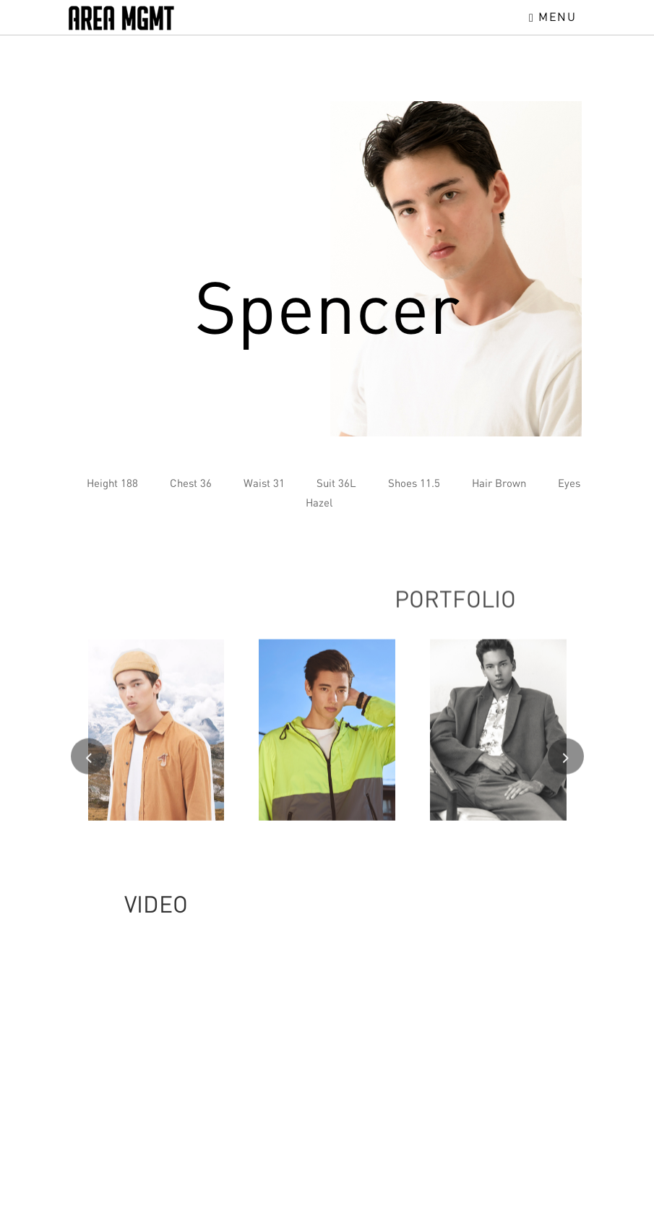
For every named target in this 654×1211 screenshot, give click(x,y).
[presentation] (89, 762)
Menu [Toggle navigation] (552, 16)
